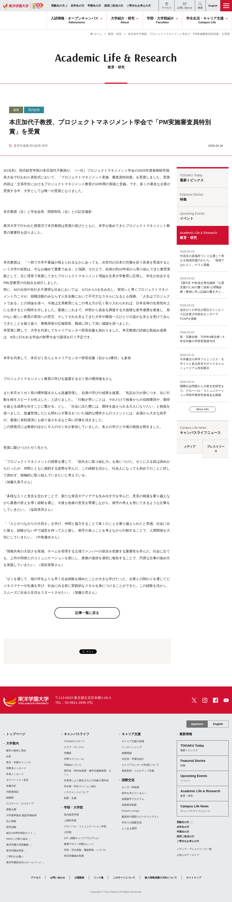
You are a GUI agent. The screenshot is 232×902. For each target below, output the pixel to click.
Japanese (197, 724)
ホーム (98, 34)
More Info (202, 409)
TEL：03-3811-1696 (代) (74, 702)
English (218, 724)
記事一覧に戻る (87, 613)
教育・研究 (115, 34)
